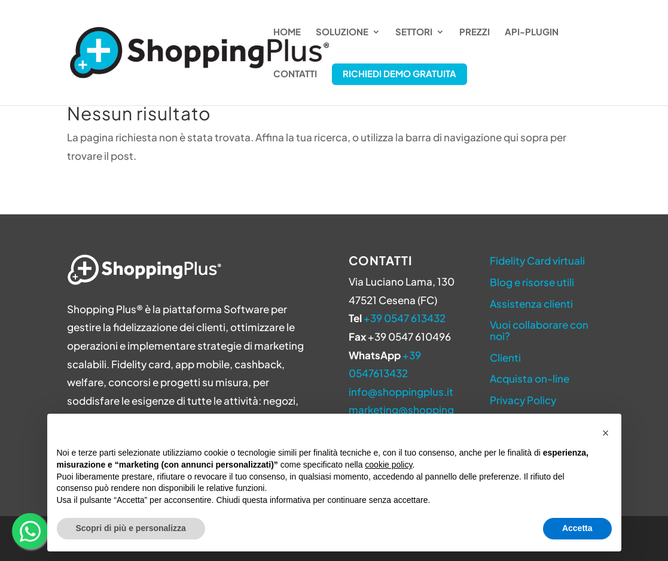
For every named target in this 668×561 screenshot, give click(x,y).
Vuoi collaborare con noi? (539, 330)
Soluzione (342, 32)
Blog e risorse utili (532, 282)
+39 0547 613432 (405, 318)
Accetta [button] (577, 528)
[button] (605, 432)
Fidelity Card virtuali (537, 260)
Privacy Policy (523, 400)
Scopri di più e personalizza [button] (131, 528)
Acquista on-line (529, 378)
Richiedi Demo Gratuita (399, 73)
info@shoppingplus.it (401, 391)
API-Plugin (532, 32)
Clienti (505, 357)
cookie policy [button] (388, 464)
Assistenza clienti (531, 303)
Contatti (295, 74)
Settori (413, 32)
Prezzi (474, 32)
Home (287, 32)
